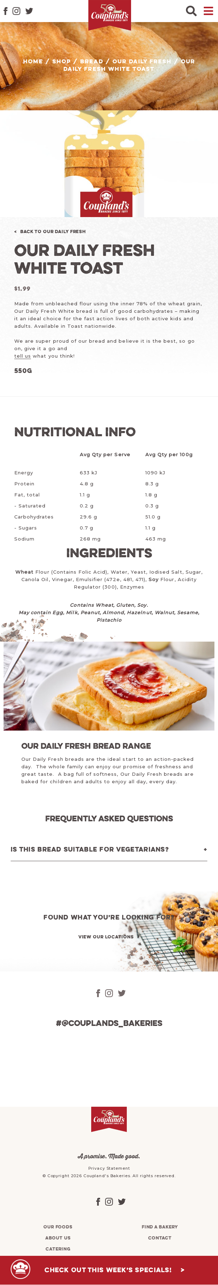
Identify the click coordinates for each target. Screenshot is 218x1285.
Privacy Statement (109, 1168)
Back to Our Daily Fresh (53, 232)
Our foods (58, 1227)
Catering (58, 1249)
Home (33, 61)
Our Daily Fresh (142, 61)
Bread (91, 61)
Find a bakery (160, 1227)
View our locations (106, 937)
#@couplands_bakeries (109, 1023)
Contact (160, 1238)
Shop (61, 61)
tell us (22, 356)
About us (58, 1238)
